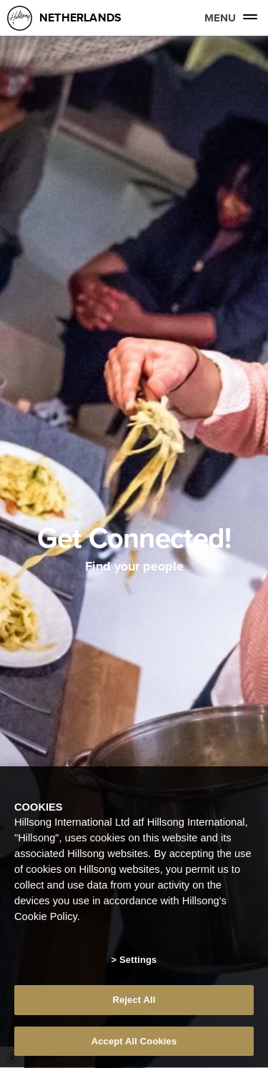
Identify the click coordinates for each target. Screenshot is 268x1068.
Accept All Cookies (134, 1042)
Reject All (133, 1001)
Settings (138, 960)
